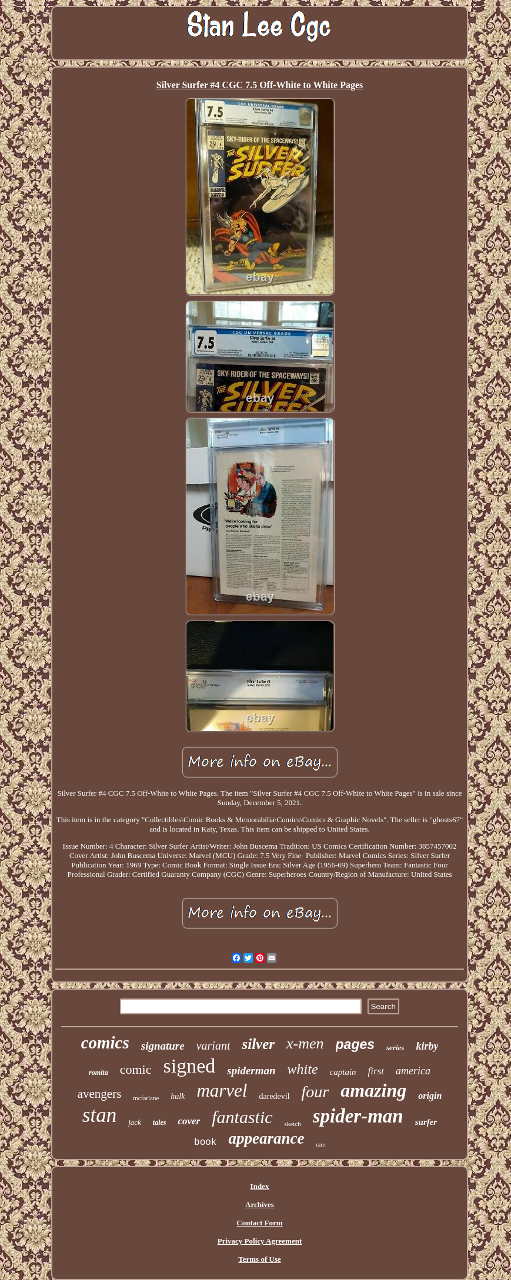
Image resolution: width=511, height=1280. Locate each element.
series (395, 1047)
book (205, 1142)
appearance (266, 1138)
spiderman (251, 1070)
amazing (373, 1090)
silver (258, 1044)
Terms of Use (259, 1259)
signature (163, 1046)
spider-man (358, 1116)
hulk (178, 1096)
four (315, 1092)
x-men (305, 1043)
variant (213, 1045)
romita (98, 1072)
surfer (426, 1122)
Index (260, 1186)
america (413, 1071)
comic (136, 1069)
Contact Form (259, 1222)
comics (105, 1042)
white (303, 1069)
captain (343, 1072)
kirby (427, 1046)
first (376, 1071)
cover (189, 1121)
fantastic (242, 1117)
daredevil (274, 1096)
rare (320, 1144)
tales (159, 1122)
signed (189, 1066)
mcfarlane (146, 1097)
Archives (259, 1204)
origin (430, 1096)
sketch (293, 1123)
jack (134, 1122)
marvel (221, 1090)
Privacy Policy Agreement (260, 1241)
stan (99, 1115)
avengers (100, 1094)
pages (355, 1044)
